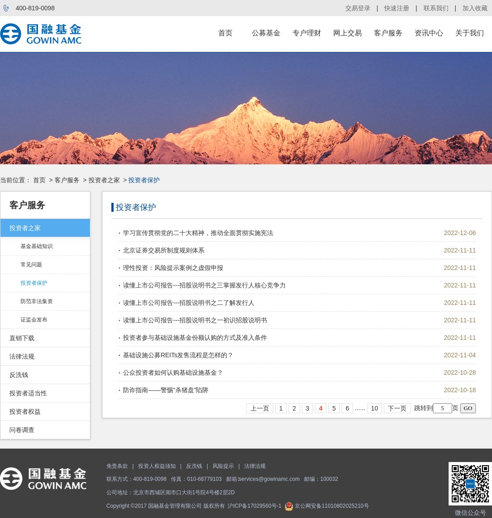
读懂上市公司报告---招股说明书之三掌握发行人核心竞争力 (204, 285)
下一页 (397, 408)
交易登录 (357, 8)
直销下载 (21, 338)
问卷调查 (21, 429)
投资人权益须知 (157, 466)
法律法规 (21, 356)
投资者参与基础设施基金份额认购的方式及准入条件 (195, 337)
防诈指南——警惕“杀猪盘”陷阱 (165, 390)
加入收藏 (475, 8)
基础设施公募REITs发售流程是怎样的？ (178, 355)
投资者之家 (104, 180)
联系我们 (436, 8)
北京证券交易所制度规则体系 (163, 250)
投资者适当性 (28, 393)
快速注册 (396, 8)
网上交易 (347, 33)
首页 (225, 33)
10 (374, 408)
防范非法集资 (37, 301)
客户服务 (388, 33)
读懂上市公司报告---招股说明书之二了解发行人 (188, 302)
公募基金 (266, 33)
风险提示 (223, 466)
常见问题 (31, 264)
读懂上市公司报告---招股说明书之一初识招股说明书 (195, 320)
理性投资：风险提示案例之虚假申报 (173, 267)
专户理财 (307, 33)
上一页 (259, 408)
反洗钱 (18, 374)
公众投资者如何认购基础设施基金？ (173, 372)
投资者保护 (34, 283)
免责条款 (117, 466)
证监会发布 (34, 320)
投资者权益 (25, 411)
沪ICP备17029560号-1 (254, 506)
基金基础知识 (37, 246)
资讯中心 (429, 33)
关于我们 (469, 33)
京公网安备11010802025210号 (326, 506)
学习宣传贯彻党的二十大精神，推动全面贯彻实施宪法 (198, 232)
